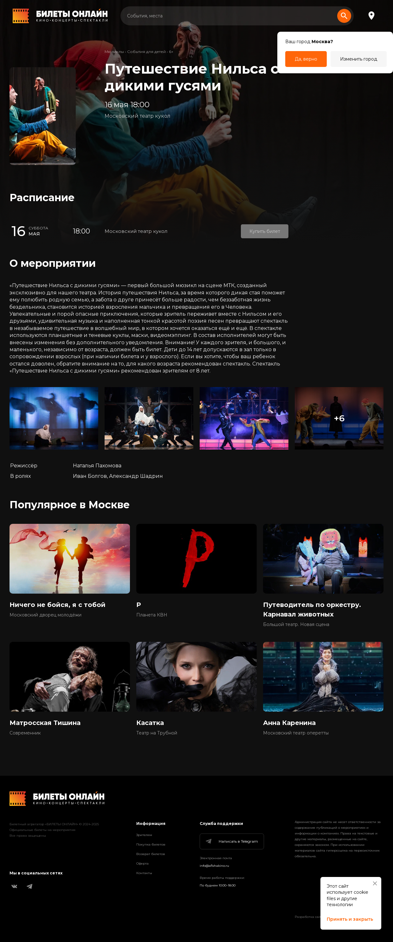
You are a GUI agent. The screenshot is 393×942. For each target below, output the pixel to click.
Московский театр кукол (138, 116)
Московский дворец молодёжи (45, 615)
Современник (25, 733)
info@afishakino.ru (214, 866)
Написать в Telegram (231, 841)
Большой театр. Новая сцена (296, 624)
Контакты (144, 873)
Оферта (142, 863)
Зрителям (144, 835)
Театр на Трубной (156, 733)
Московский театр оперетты (296, 733)
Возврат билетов (150, 854)
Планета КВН (151, 615)
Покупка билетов (150, 844)
